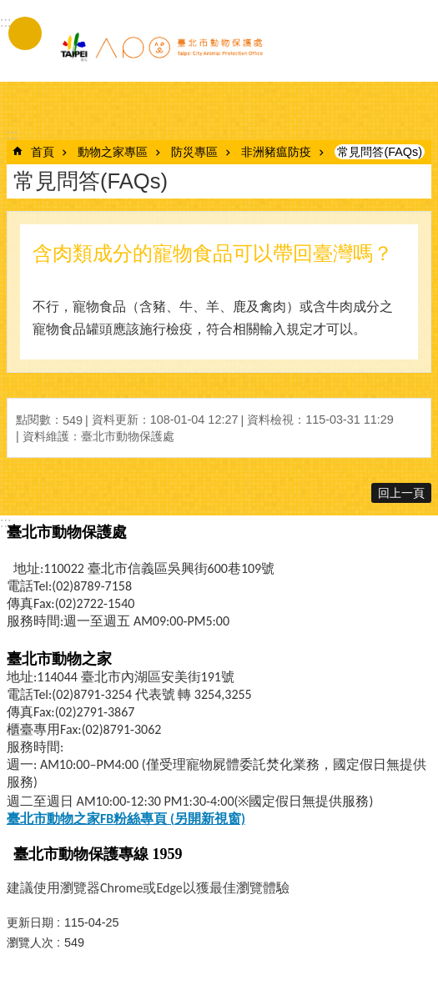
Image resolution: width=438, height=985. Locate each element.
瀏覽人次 (30, 942)
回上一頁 (401, 493)
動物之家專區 (113, 151)
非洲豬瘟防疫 (276, 151)
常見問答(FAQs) (379, 151)
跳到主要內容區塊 (8, 8)
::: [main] (12, 135)
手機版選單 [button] (25, 33)
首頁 (42, 151)
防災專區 (194, 151)
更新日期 (30, 922)
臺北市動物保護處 (161, 48)
